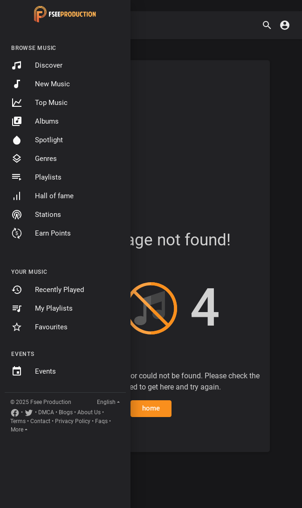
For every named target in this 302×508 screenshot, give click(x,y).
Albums (35, 121)
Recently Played (47, 289)
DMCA (46, 412)
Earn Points (41, 233)
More (17, 429)
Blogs (66, 412)
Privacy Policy (72, 421)
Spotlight (37, 140)
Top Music (39, 102)
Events (33, 371)
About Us (89, 412)
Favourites (39, 327)
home (151, 408)
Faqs (101, 421)
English (106, 402)
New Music (40, 84)
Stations (36, 214)
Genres (34, 158)
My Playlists (42, 308)
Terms (18, 421)
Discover (36, 65)
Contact (40, 421)
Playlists (36, 177)
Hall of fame (42, 196)
